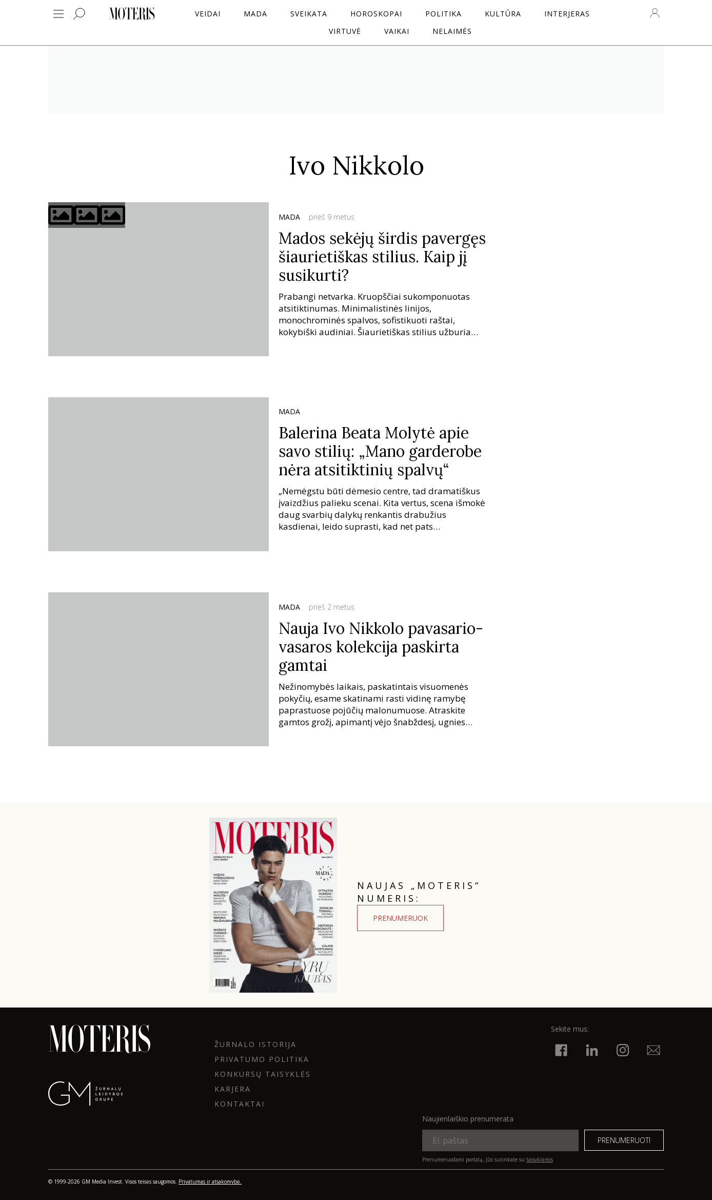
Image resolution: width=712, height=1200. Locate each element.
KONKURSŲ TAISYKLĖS (262, 1074)
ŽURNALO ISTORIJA (255, 1044)
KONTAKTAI (239, 1104)
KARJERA (232, 1089)
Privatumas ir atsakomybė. (210, 1181)
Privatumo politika (261, 1059)
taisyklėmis (539, 1159)
